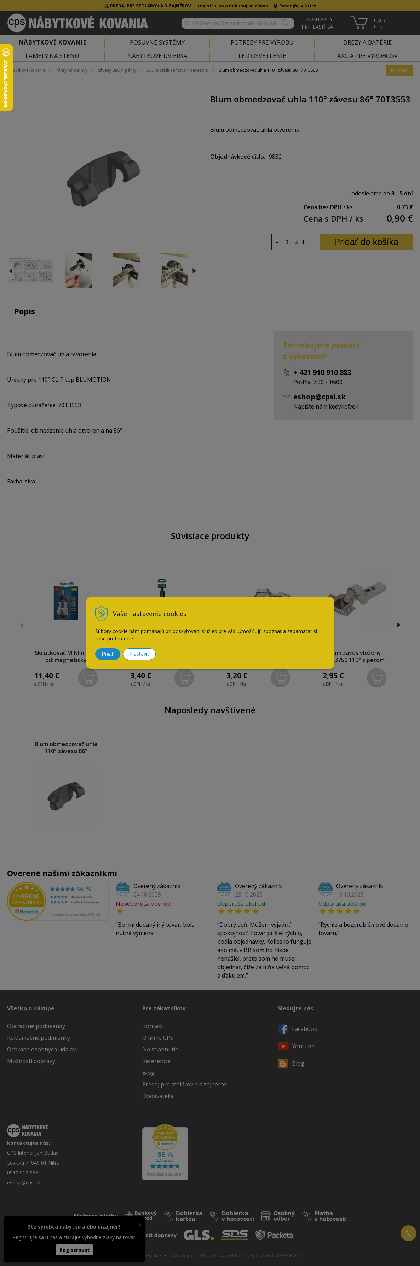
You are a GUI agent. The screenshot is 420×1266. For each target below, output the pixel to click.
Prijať (108, 654)
